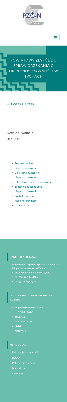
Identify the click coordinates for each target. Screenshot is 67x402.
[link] (33, 24)
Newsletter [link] (18, 373)
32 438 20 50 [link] (31, 276)
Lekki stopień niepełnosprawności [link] (33, 181)
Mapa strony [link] (19, 368)
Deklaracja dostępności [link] (25, 352)
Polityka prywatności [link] (24, 362)
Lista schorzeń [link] (22, 205)
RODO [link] (16, 357)
